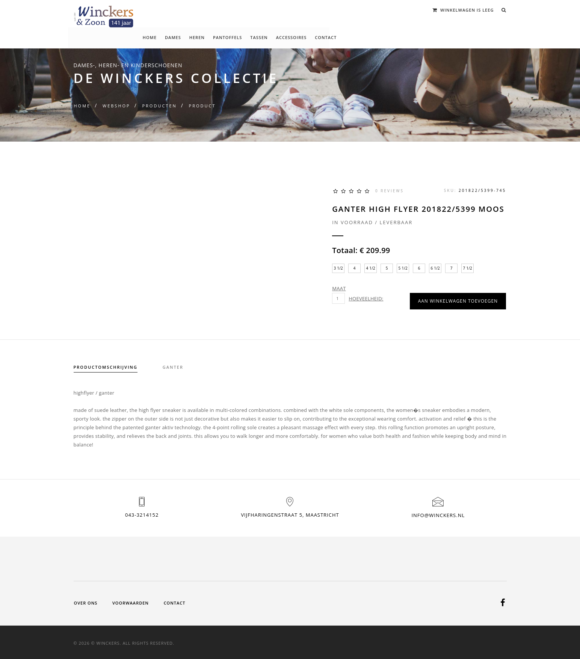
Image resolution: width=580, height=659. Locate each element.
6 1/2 (436, 268)
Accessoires (362, 10)
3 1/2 (339, 268)
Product (202, 106)
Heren (268, 10)
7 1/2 (468, 268)
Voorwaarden (130, 601)
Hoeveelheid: (366, 298)
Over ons (86, 601)
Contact (397, 10)
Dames (245, 10)
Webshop (116, 106)
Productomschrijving (105, 367)
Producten (159, 106)
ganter (173, 367)
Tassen (330, 10)
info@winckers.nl (438, 515)
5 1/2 (403, 268)
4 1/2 (371, 268)
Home (221, 10)
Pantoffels (298, 10)
